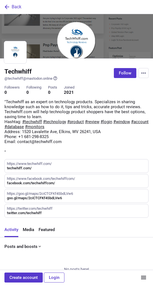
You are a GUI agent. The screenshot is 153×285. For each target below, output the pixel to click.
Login (54, 277)
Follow (125, 73)
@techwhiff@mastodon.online (30, 78)
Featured (47, 229)
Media (28, 229)
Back (12, 7)
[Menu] (144, 73)
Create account (23, 277)
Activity (11, 229)
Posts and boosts (23, 246)
